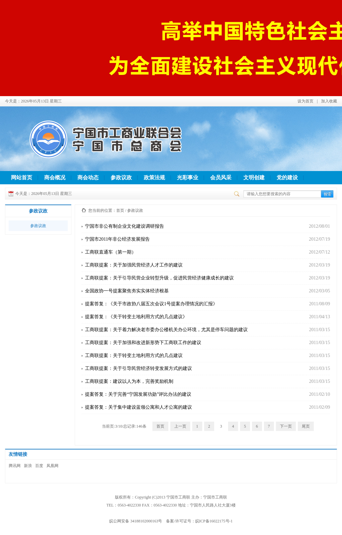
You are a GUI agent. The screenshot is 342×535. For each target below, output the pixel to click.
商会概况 (54, 177)
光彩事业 (187, 177)
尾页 (306, 426)
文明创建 (254, 177)
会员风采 (220, 177)
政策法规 (154, 177)
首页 (120, 210)
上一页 (180, 426)
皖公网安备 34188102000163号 (135, 521)
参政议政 (121, 177)
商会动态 (88, 177)
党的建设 (287, 177)
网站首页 (21, 177)
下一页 (286, 426)
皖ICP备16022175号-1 (214, 521)
